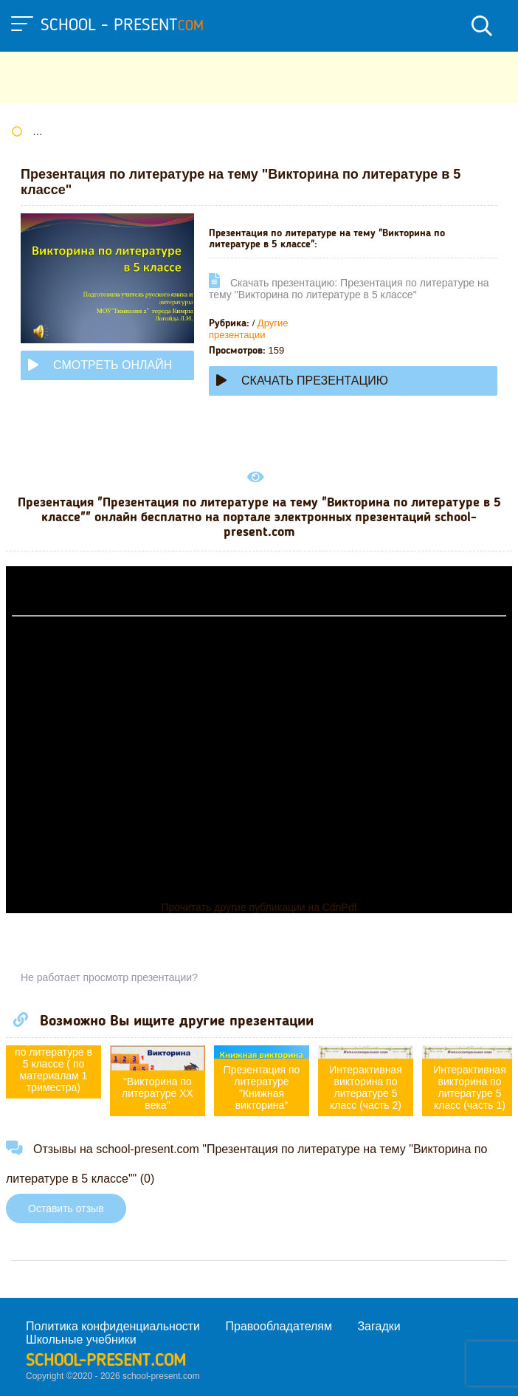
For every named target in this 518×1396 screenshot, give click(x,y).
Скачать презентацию (302, 380)
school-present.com (106, 1361)
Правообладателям (279, 1326)
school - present (122, 26)
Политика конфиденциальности (113, 1326)
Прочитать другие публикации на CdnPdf (258, 907)
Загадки (378, 1326)
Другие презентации (248, 328)
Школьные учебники (81, 1339)
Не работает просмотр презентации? (109, 977)
